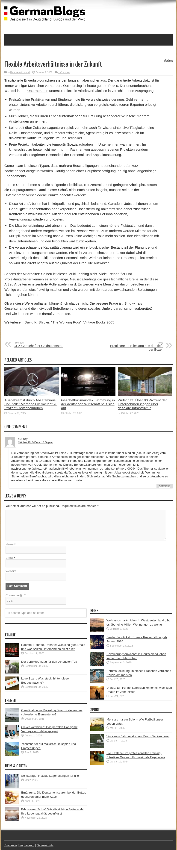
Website (11, 571)
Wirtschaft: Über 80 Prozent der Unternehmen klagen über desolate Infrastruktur (142, 404)
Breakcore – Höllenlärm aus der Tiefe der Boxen (135, 346)
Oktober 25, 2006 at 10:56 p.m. (35, 442)
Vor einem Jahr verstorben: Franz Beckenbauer (137, 736)
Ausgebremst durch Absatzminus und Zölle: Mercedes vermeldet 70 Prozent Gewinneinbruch (30, 404)
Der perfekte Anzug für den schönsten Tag (49, 661)
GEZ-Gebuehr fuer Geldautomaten (42, 344)
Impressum (27, 845)
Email (9, 557)
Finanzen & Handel (20, 72)
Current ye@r (16, 595)
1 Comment (64, 72)
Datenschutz (45, 845)
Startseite (10, 845)
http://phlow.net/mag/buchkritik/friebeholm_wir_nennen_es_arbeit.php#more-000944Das (84, 468)
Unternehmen (37, 91)
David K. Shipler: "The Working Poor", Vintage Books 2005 (69, 322)
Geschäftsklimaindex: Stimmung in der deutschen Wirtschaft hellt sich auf (88, 404)
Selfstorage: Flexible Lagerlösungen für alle (50, 775)
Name (10, 544)
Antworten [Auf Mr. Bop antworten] (164, 486)
